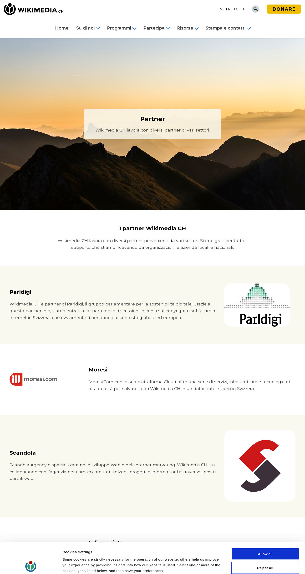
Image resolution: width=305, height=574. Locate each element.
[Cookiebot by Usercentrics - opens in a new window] (31, 564)
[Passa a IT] (244, 9)
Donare (283, 9)
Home (62, 28)
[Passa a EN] (220, 9)
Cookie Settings (76, 565)
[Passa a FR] (228, 9)
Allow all (265, 523)
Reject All (265, 537)
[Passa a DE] (236, 9)
